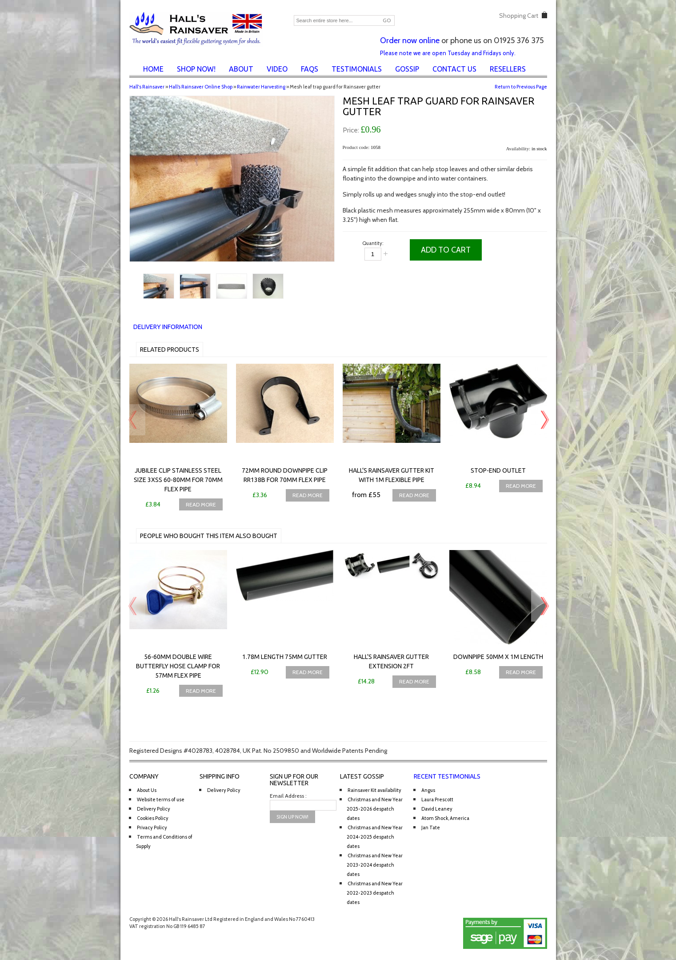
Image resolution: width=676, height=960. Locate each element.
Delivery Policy (153, 809)
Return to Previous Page (521, 86)
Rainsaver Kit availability (374, 790)
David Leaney (436, 809)
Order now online (410, 40)
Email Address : (288, 795)
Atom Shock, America (445, 818)
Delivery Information (167, 326)
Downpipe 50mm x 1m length (498, 656)
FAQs (309, 69)
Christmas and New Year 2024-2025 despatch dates (375, 836)
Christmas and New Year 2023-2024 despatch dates (375, 864)
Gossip (407, 69)
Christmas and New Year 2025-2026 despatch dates (375, 808)
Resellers (508, 69)
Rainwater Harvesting (261, 87)
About (241, 69)
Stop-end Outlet (498, 470)
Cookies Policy (152, 818)
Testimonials (357, 69)
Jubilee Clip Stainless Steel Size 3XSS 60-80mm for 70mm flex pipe (178, 480)
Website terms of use (160, 799)
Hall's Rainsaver (146, 87)
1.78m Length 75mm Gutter (284, 656)
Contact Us (454, 69)
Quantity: (372, 243)
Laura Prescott (437, 799)
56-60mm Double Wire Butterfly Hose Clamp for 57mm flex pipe (178, 666)
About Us (146, 790)
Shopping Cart (518, 16)
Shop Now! (196, 69)
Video (277, 69)
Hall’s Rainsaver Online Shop (200, 87)
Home (153, 69)
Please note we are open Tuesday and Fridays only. (448, 52)
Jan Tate (430, 827)
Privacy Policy (152, 827)
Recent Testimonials (447, 776)
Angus (428, 790)
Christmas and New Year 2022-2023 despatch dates (375, 892)
